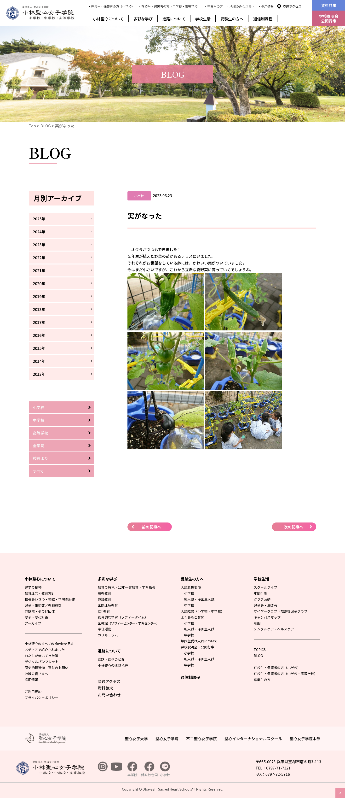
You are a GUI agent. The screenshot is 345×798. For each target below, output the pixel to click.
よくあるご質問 (192, 617)
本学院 (132, 769)
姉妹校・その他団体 (40, 611)
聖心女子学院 (166, 738)
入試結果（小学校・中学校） (202, 611)
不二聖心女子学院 (201, 738)
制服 (257, 623)
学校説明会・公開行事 (197, 647)
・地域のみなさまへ (240, 6)
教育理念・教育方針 (40, 593)
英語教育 (104, 599)
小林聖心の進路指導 (113, 665)
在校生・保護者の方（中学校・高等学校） (285, 673)
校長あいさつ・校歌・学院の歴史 (50, 599)
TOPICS (260, 649)
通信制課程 (262, 19)
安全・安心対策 (36, 617)
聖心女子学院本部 (305, 738)
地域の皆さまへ (36, 673)
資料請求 (328, 5)
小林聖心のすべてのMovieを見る (49, 643)
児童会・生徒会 (265, 605)
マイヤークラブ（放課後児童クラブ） (282, 611)
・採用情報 (266, 6)
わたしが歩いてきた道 (41, 655)
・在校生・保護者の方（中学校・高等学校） (169, 6)
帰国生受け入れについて (199, 641)
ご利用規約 (33, 691)
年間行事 (260, 593)
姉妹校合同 (149, 769)
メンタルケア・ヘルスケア (274, 629)
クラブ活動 (262, 599)
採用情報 (31, 679)
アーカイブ (33, 623)
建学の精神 (33, 587)
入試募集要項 (191, 587)
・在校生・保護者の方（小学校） (111, 6)
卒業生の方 (262, 679)
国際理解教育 (108, 605)
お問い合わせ (109, 695)
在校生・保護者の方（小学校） (277, 667)
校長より (40, 458)
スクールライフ (265, 587)
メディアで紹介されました (45, 649)
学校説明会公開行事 (328, 18)
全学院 (38, 445)
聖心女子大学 (136, 738)
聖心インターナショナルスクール (253, 738)
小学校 (38, 407)
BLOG (45, 126)
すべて (38, 471)
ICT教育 (104, 611)
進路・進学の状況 (111, 659)
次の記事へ (293, 527)
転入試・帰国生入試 (199, 599)
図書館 (128, 623)
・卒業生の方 (213, 6)
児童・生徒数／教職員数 (43, 605)
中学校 (38, 420)
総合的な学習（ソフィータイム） (123, 617)
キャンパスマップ (267, 617)
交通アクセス (292, 6)
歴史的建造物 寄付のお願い (46, 667)
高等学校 (40, 433)
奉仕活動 (104, 629)
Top (32, 126)
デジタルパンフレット (41, 661)
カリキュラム (108, 635)
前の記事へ (151, 527)
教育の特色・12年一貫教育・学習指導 (126, 587)
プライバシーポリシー (41, 697)
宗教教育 (104, 593)
